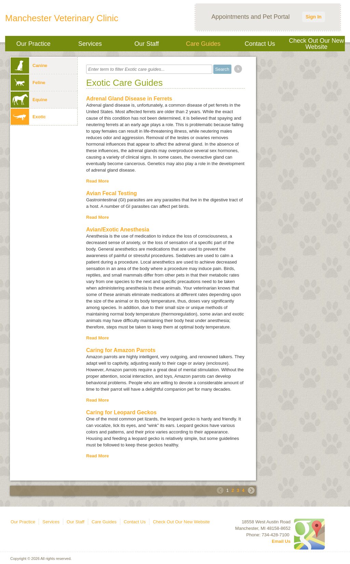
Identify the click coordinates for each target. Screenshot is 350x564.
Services (90, 43)
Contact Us (260, 43)
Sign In (314, 16)
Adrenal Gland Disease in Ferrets (129, 99)
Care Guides (203, 43)
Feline (28, 83)
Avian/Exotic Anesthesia (117, 229)
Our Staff (146, 43)
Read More (97, 181)
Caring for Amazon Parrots (121, 350)
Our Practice (33, 43)
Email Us (281, 541)
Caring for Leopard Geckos (121, 412)
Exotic (28, 117)
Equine (29, 100)
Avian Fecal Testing (111, 193)
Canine (29, 65)
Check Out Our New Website (316, 43)
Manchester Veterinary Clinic (61, 18)
